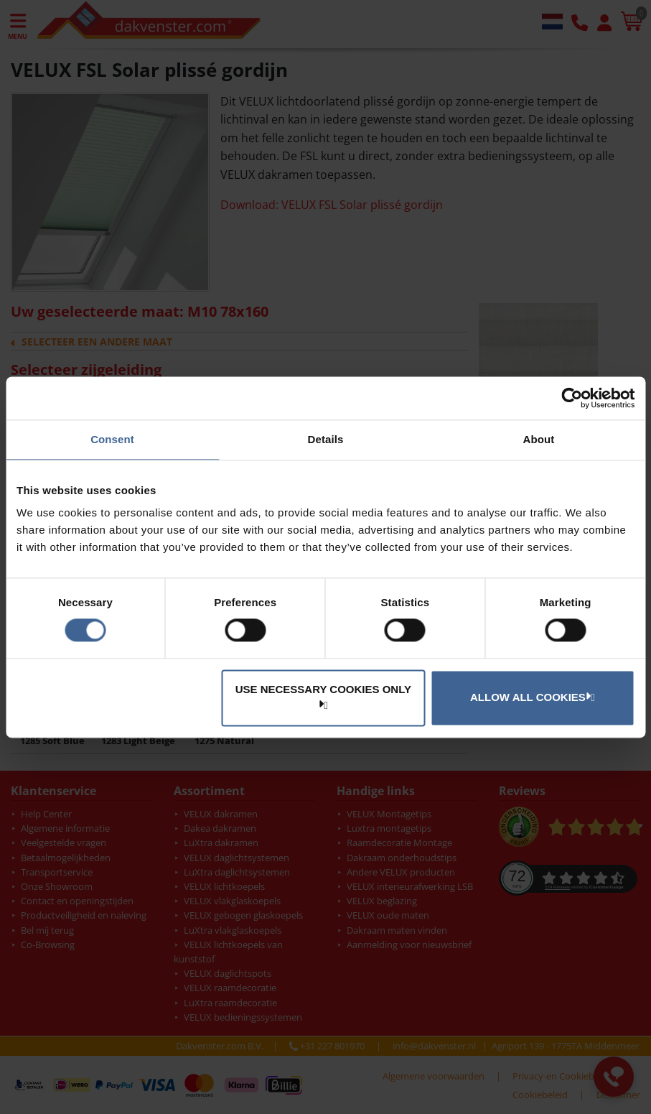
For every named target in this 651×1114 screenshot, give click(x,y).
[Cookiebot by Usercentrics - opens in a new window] (571, 398)
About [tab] (539, 439)
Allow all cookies (530, 696)
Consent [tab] (112, 439)
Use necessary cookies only (323, 696)
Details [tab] (326, 439)
